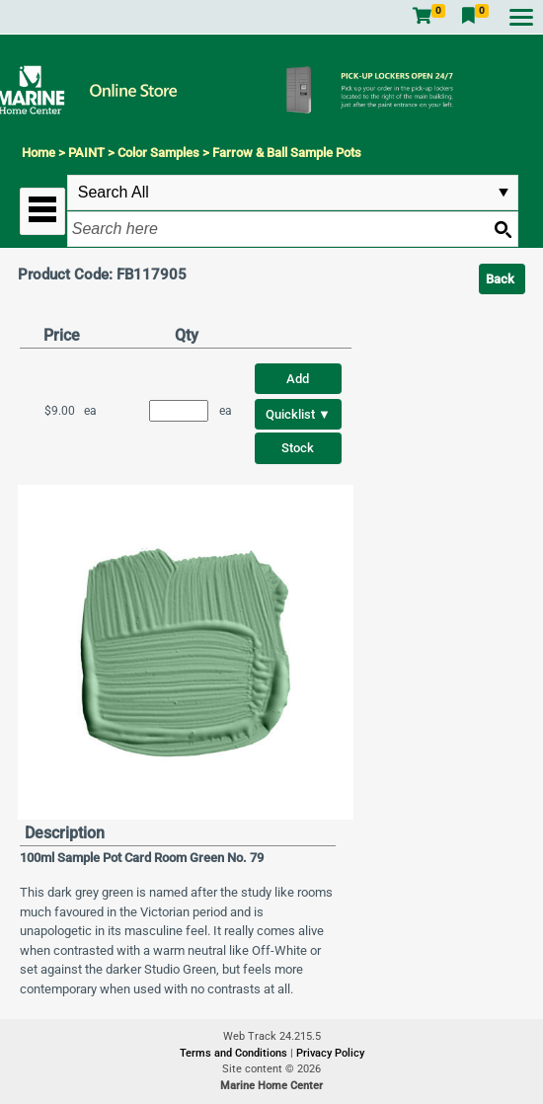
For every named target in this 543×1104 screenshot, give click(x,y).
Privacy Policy (330, 1053)
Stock (297, 447)
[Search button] (502, 229)
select (503, 192)
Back (500, 279)
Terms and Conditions (235, 1053)
